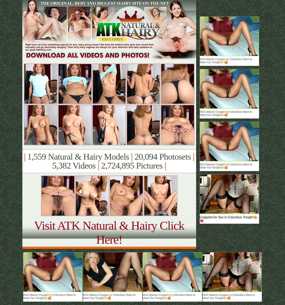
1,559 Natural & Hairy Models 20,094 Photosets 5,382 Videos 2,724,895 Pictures (109, 161)
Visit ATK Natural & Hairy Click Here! (109, 232)
